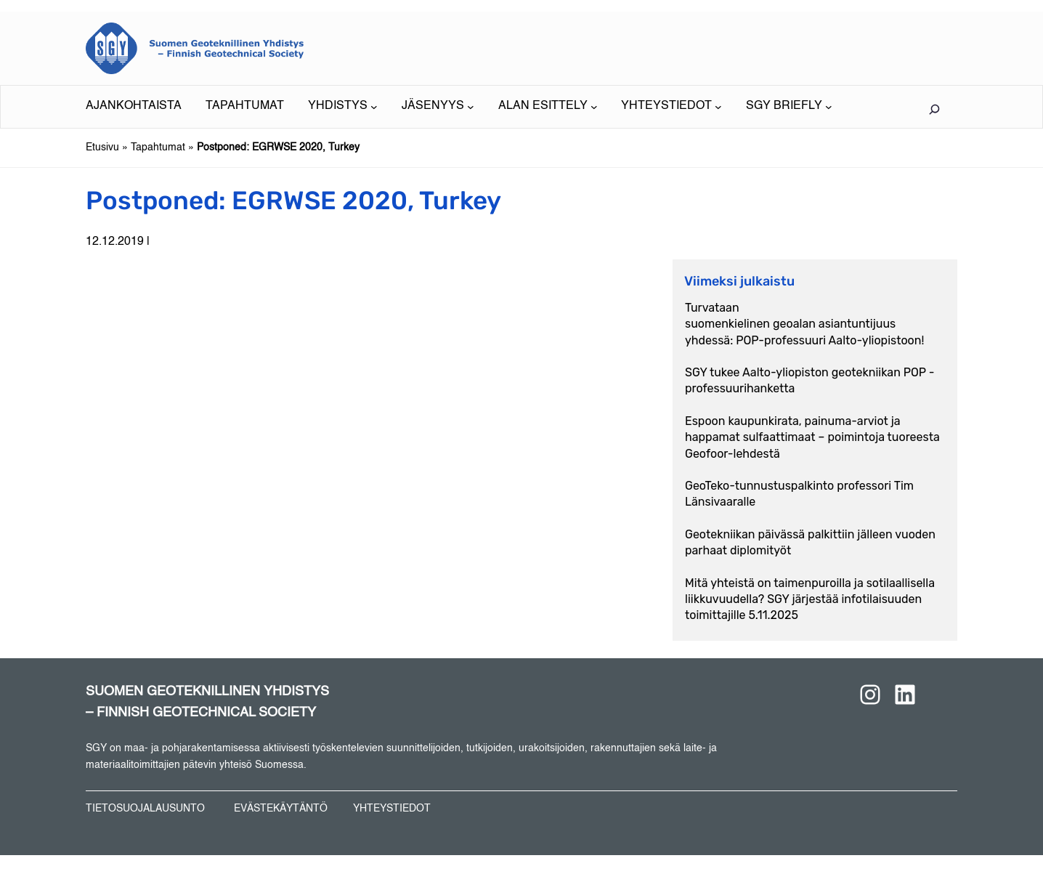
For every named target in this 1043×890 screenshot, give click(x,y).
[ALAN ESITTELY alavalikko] (548, 107)
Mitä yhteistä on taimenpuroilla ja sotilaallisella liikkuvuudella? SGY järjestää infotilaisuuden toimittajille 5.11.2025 (810, 599)
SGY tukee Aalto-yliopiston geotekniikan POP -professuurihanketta (809, 380)
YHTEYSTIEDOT (392, 809)
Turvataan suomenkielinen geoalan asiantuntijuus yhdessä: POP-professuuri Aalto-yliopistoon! (804, 324)
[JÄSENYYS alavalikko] (438, 107)
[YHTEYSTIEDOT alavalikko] (671, 107)
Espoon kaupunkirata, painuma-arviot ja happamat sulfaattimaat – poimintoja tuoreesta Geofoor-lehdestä (812, 437)
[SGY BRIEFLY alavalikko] (789, 107)
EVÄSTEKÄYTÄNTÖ (281, 809)
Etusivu (102, 147)
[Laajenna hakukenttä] (934, 109)
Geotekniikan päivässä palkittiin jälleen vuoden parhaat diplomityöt (810, 542)
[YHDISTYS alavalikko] (343, 107)
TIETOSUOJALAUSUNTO (145, 809)
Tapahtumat (158, 147)
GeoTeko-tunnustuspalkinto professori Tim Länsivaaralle (799, 494)
